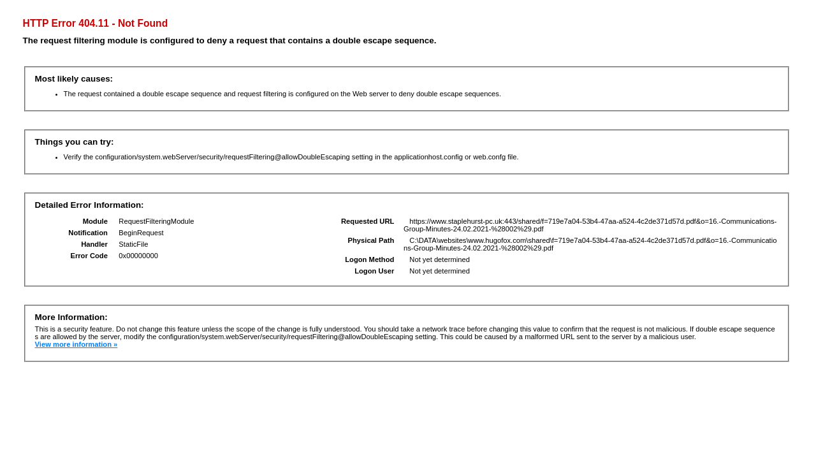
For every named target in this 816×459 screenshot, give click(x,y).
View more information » (76, 344)
